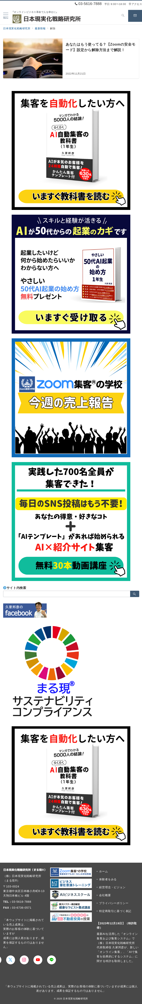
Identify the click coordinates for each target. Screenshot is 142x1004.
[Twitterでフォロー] (10, 959)
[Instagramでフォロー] (24, 959)
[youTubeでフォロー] (37, 959)
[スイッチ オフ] (123, 15)
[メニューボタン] (5, 16)
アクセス (135, 4)
